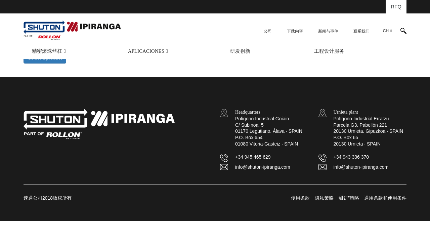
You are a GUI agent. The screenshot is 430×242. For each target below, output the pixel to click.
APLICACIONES (146, 51)
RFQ (396, 6)
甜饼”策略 (349, 198)
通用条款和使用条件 (385, 198)
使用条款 (300, 198)
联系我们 (361, 31)
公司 (268, 31)
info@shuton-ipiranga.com (262, 167)
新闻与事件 (328, 31)
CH (386, 31)
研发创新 (240, 51)
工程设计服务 (329, 51)
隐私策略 (324, 198)
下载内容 (295, 31)
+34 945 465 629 (253, 157)
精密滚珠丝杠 (47, 51)
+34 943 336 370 (351, 157)
